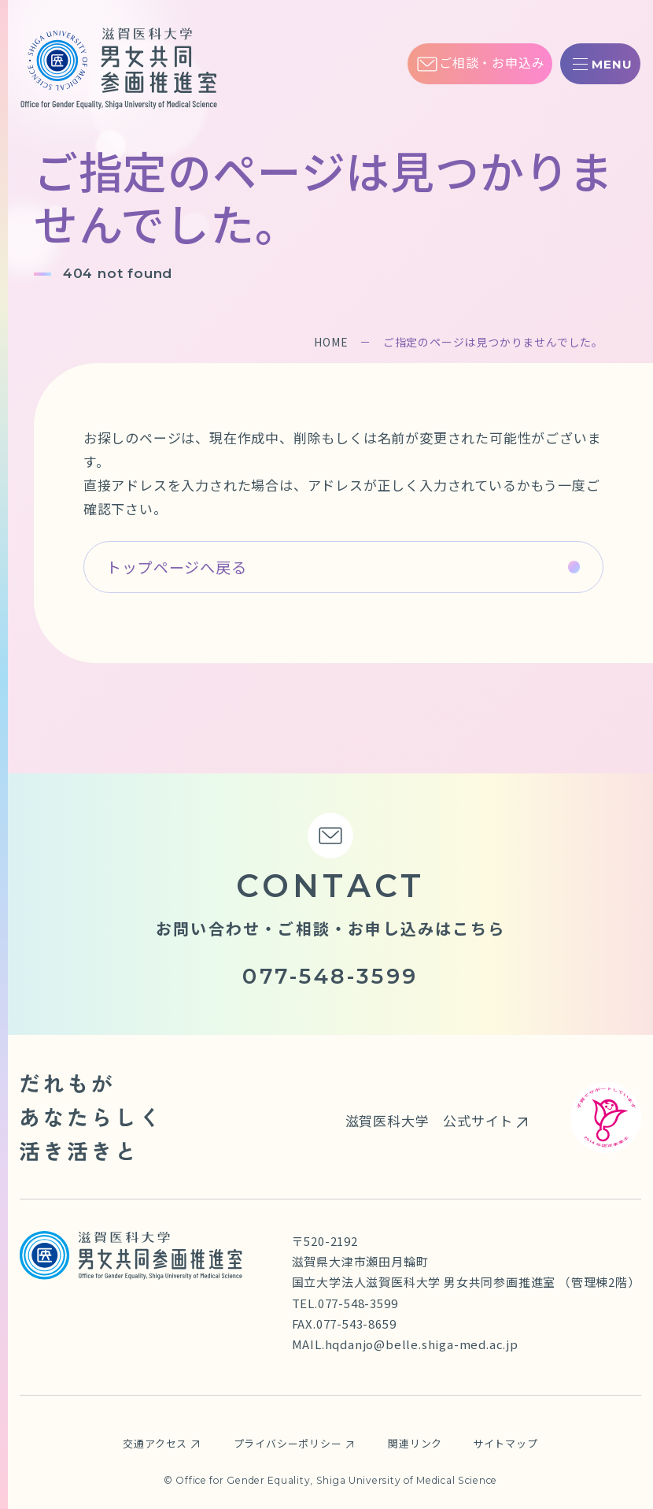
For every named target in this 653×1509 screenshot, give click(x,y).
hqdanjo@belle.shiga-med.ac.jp (421, 1344)
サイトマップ (505, 1443)
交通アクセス (155, 1443)
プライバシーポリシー (288, 1443)
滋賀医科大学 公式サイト (429, 1120)
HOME (331, 342)
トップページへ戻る (176, 566)
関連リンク (416, 1443)
